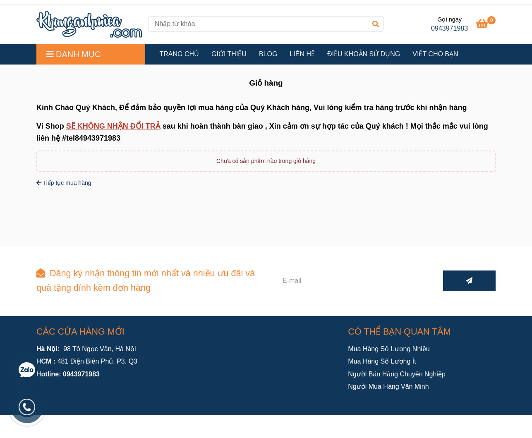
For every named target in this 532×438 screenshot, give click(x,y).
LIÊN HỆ (302, 53)
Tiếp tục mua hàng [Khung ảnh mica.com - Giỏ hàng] (63, 183)
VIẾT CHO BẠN (435, 53)
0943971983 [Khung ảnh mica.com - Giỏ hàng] (449, 28)
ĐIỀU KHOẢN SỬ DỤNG (363, 53)
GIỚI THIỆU (229, 53)
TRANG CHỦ (179, 53)
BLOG (268, 53)
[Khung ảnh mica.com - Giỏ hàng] (89, 24)
